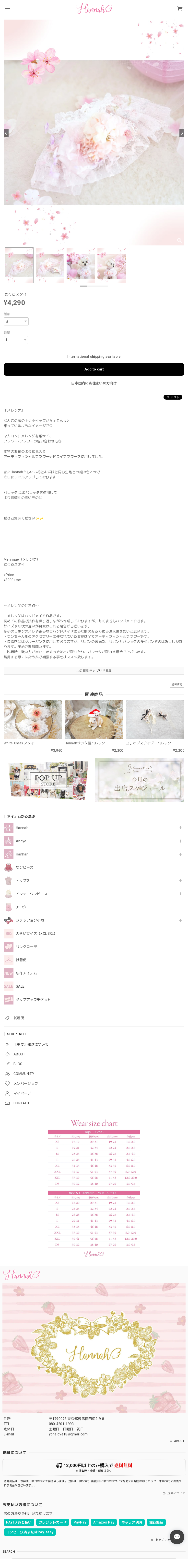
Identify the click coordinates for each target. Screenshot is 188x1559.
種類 (7, 314)
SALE (20, 986)
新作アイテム (26, 973)
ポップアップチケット (33, 1000)
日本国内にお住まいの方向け (94, 383)
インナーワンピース (31, 894)
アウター (23, 907)
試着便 (21, 960)
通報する (177, 684)
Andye (21, 841)
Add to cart (94, 369)
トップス (23, 881)
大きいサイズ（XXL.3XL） (36, 933)
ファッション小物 (30, 920)
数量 (7, 333)
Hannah (22, 828)
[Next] (181, 133)
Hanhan (22, 854)
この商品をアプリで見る (94, 671)
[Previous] (6, 133)
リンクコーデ (26, 947)
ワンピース (25, 867)
